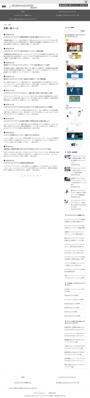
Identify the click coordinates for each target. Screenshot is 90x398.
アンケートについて (39, 393)
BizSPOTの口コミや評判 (72, 308)
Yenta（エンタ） (70, 131)
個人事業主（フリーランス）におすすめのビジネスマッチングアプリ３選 (75, 359)
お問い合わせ (52, 393)
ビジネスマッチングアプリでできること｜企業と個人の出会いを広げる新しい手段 (28, 93)
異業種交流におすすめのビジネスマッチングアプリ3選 (75, 341)
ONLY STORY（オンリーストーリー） (73, 108)
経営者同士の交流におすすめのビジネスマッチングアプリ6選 (75, 353)
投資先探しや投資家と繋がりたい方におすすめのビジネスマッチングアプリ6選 (27, 149)
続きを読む (36, 44)
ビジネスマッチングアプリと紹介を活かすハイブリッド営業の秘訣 (23, 51)
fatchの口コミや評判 (71, 312)
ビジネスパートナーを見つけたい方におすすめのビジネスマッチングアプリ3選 (75, 334)
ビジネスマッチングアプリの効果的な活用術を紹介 (19, 163)
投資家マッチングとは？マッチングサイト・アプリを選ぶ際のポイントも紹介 (27, 65)
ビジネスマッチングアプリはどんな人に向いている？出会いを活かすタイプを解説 (28, 107)
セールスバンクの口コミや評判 (74, 299)
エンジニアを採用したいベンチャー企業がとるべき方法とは (21, 135)
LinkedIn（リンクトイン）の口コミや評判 (75, 290)
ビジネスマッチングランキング (67, 12)
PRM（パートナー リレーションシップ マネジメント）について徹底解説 (75, 277)
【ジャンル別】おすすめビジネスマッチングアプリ (23, 19)
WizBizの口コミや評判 (71, 295)
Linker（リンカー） (71, 64)
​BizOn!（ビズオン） (71, 42)
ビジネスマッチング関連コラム (22, 15)
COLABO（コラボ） (70, 86)
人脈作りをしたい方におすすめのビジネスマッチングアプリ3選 (75, 347)
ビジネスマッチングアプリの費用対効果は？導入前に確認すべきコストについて (27, 37)
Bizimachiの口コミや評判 (72, 316)
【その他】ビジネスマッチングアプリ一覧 (67, 15)
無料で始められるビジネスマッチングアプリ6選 (75, 366)
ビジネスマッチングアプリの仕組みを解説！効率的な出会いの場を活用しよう (27, 121)
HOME (23, 12)
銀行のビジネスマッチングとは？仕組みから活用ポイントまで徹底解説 (25, 79)
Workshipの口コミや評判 (72, 303)
